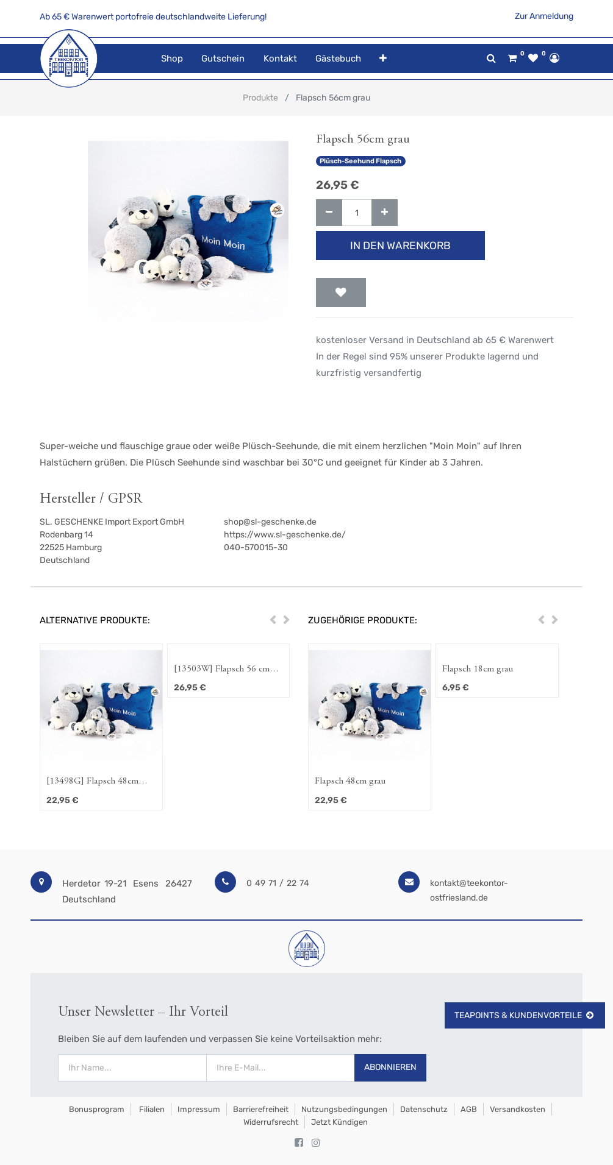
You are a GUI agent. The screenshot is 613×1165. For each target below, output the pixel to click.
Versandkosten (517, 1109)
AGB (469, 1109)
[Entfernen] (329, 213)
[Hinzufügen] (384, 213)
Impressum (198, 1109)
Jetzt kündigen (339, 1122)
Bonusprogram (95, 1109)
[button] (383, 58)
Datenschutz (424, 1109)
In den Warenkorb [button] (400, 245)
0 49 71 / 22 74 (277, 883)
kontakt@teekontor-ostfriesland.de (469, 890)
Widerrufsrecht (270, 1122)
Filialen (151, 1109)
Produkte (260, 98)
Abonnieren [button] (390, 1067)
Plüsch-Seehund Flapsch (360, 161)
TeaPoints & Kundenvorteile (524, 1015)
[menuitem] (172, 58)
